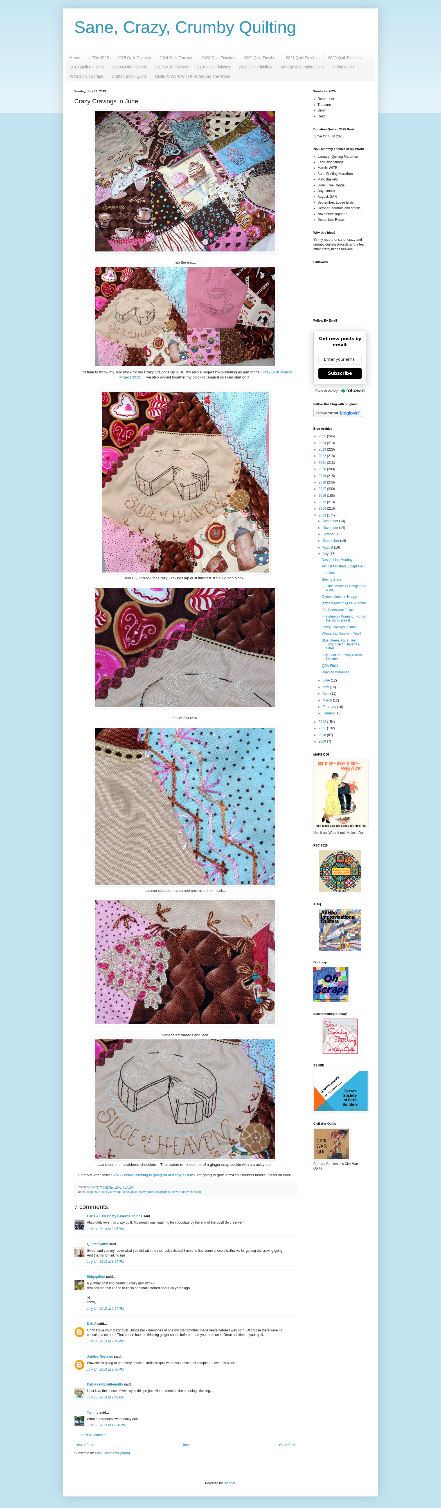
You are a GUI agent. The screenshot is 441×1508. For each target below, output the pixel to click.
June (327, 680)
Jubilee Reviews (100, 1356)
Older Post (287, 1445)
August (328, 547)
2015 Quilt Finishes (255, 67)
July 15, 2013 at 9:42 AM (105, 1397)
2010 (323, 735)
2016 (323, 496)
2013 (323, 515)
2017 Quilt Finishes (171, 67)
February (330, 707)
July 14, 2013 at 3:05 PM (105, 1229)
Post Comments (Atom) (112, 1453)
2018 (323, 482)
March (328, 700)
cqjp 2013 (93, 1191)
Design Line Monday (337, 560)
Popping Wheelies (335, 672)
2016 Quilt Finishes (213, 67)
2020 (323, 469)
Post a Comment (93, 1435)
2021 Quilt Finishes (303, 57)
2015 (323, 502)
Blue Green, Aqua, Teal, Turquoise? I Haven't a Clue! (341, 644)
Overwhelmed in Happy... (340, 597)
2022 (323, 456)
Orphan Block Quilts (129, 76)
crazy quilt (130, 1191)
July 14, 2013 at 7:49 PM (105, 1341)
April (326, 694)
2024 (323, 443)
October (329, 534)
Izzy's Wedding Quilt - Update (344, 603)
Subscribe (340, 373)
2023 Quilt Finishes (218, 57)
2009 (323, 741)
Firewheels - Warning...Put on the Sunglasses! (344, 618)
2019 (323, 476)
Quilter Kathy (97, 1244)
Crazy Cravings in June (339, 627)
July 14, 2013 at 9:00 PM (105, 1369)
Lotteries (328, 573)
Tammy (92, 1413)
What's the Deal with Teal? (341, 634)
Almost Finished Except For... (344, 566)
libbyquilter (96, 1277)
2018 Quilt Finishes (129, 67)
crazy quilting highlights (154, 1191)
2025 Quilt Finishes (134, 57)
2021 (323, 463)
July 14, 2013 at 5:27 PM (105, 1309)
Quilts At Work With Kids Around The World (192, 76)
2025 (323, 436)
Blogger (229, 1483)
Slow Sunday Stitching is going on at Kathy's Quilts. (153, 1175)
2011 (323, 728)
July (326, 554)
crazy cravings (112, 1191)
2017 (323, 489)
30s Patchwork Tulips (338, 610)
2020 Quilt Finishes (345, 57)
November (331, 528)
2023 (323, 449)
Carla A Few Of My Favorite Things (114, 1216)
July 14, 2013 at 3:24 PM (105, 1262)
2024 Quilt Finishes (176, 57)
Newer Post (84, 1445)
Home (75, 57)
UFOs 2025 (99, 57)
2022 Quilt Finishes (260, 57)
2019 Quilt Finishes (87, 67)
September (331, 541)
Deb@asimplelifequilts (105, 1384)
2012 (323, 722)
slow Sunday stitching (186, 1191)
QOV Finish (330, 666)
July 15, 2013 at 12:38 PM (106, 1425)
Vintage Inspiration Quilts (302, 67)
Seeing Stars (331, 580)
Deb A (91, 1324)
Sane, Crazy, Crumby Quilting (185, 27)
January (329, 713)
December (331, 521)
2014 (323, 509)
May (326, 687)
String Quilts (343, 67)
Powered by (340, 390)
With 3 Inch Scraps (86, 76)
